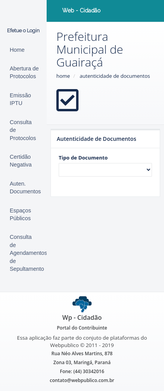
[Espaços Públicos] (23, 214)
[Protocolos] (23, 130)
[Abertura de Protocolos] (23, 72)
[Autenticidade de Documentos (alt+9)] (23, 187)
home (63, 75)
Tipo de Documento (83, 157)
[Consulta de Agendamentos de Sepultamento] (23, 253)
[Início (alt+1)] (23, 49)
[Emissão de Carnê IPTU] (23, 99)
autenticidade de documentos (115, 75)
